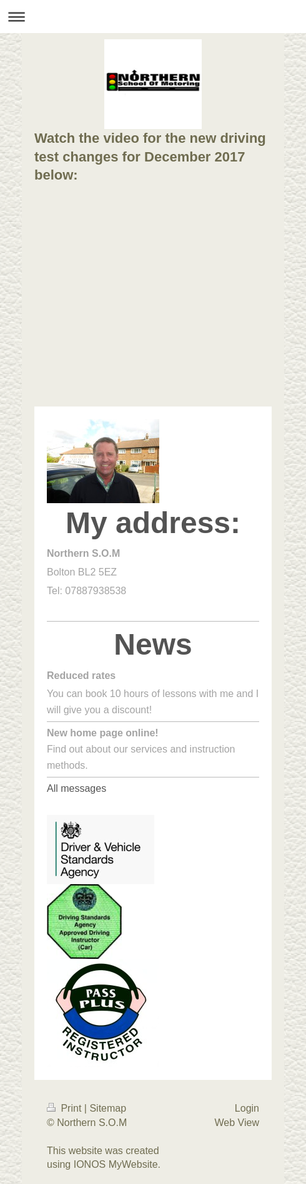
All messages (76, 788)
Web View (237, 1122)
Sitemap (107, 1108)
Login (247, 1108)
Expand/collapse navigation (153, 16)
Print (65, 1108)
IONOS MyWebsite (116, 1164)
